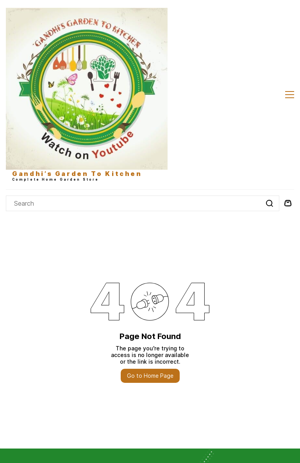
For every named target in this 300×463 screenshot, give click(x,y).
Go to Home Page (150, 221)
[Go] (269, 49)
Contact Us (21, 353)
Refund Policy (24, 373)
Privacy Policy (24, 363)
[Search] (133, 49)
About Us (18, 343)
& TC (50, 363)
